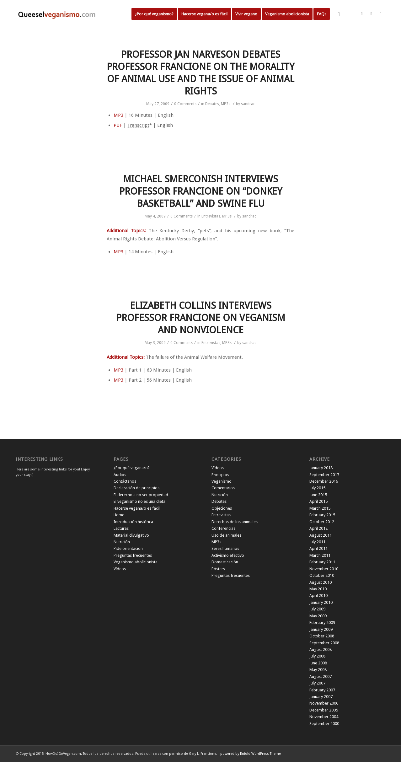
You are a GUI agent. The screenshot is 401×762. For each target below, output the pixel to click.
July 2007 (317, 683)
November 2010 (323, 568)
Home (119, 514)
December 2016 (323, 481)
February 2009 (322, 622)
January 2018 (321, 467)
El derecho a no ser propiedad (141, 494)
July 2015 (317, 488)
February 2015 (322, 514)
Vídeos (120, 568)
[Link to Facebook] (371, 14)
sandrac (248, 104)
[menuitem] (154, 14)
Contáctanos (125, 481)
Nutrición (122, 541)
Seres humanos (225, 548)
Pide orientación (128, 548)
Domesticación (224, 562)
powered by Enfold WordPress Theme (250, 754)
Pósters (218, 568)
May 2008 (318, 669)
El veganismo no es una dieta (139, 501)
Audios (120, 474)
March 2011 (319, 555)
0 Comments (185, 104)
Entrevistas (210, 216)
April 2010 (318, 595)
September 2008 (324, 643)
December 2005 (323, 710)
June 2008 (318, 663)
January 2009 (321, 629)
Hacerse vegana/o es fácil (137, 508)
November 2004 (323, 716)
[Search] (339, 14)
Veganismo (221, 481)
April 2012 (318, 528)
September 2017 (324, 474)
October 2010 (321, 575)
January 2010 (321, 602)
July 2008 (317, 656)
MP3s (225, 104)
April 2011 (318, 548)
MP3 (118, 115)
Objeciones (221, 508)
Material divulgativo (131, 535)
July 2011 (317, 541)
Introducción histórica (133, 521)
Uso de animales (226, 535)
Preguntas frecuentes (133, 555)
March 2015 (319, 508)
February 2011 (322, 562)
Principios (220, 474)
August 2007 (320, 676)
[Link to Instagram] (380, 14)
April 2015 (318, 501)
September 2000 (324, 723)
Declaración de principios (136, 488)
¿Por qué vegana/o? (132, 467)
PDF (118, 125)
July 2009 (317, 609)
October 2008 (321, 636)
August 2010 (320, 582)
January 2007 (321, 696)
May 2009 (318, 616)
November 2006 (323, 703)
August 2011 (320, 535)
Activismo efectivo (227, 555)
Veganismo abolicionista (136, 562)
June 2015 (318, 494)
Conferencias (223, 528)
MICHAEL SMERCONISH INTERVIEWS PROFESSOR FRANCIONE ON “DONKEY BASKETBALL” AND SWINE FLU (200, 191)
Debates (212, 104)
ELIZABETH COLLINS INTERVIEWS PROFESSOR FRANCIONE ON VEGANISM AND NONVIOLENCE (200, 317)
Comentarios (223, 488)
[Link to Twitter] (361, 14)
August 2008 (320, 649)
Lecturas (121, 528)
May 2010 (318, 589)
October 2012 (321, 521)
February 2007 (322, 690)
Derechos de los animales (234, 521)
